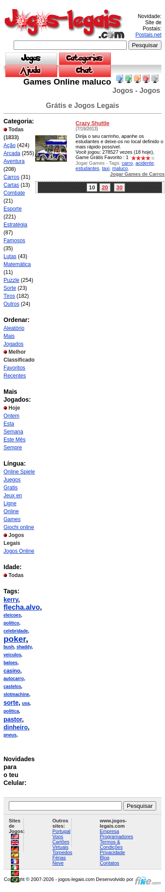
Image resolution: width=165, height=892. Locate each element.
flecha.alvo (22, 607)
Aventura (14, 161)
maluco (120, 168)
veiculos (12, 654)
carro (127, 163)
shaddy (23, 646)
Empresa (109, 831)
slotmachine (16, 694)
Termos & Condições (111, 844)
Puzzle (11, 280)
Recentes (15, 376)
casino (12, 671)
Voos (57, 836)
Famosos (14, 240)
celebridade (16, 631)
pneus (10, 735)
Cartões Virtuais (61, 844)
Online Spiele (19, 472)
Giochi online (19, 527)
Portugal (61, 831)
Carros (11, 177)
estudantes (87, 168)
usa (25, 703)
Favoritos (14, 368)
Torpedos (62, 852)
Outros (11, 304)
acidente (145, 163)
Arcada (12, 153)
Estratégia (15, 225)
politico (11, 623)
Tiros (9, 296)
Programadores (116, 836)
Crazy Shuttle (93, 123)
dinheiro (16, 727)
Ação (9, 145)
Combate (14, 193)
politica (11, 711)
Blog (105, 857)
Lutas (10, 256)
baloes (11, 662)
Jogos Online (19, 551)
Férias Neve (59, 860)
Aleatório (14, 328)
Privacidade (112, 852)
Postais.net (148, 35)
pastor (13, 719)
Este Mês (15, 440)
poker (15, 639)
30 (119, 187)
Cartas (11, 185)
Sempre (13, 447)
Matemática (17, 264)
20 (105, 187)
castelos (12, 686)
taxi (106, 168)
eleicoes (12, 615)
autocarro (14, 678)
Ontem (11, 416)
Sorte (10, 288)
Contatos (109, 863)
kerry (11, 599)
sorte (11, 702)
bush (9, 646)
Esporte (13, 209)
